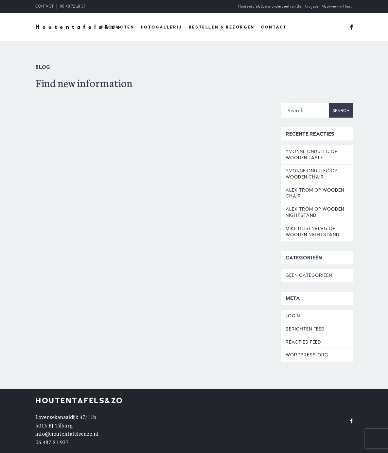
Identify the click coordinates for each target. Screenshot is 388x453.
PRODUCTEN (117, 27)
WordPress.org (307, 355)
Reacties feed (303, 342)
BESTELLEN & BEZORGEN (222, 27)
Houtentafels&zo (79, 27)
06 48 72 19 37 (72, 6)
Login (293, 316)
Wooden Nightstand (315, 212)
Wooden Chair (305, 177)
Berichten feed (305, 329)
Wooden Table (304, 157)
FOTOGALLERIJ (161, 27)
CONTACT (44, 6)
